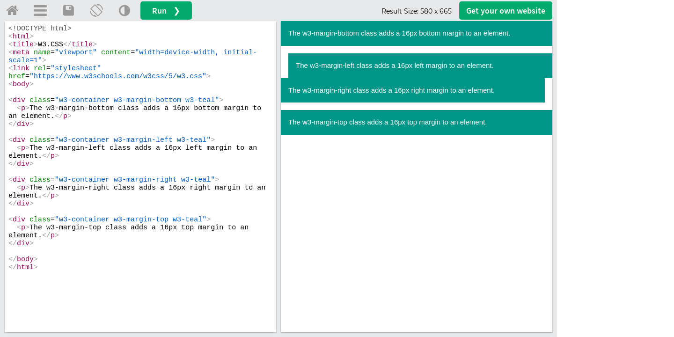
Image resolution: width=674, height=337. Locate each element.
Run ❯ (166, 10)
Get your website (505, 10)
